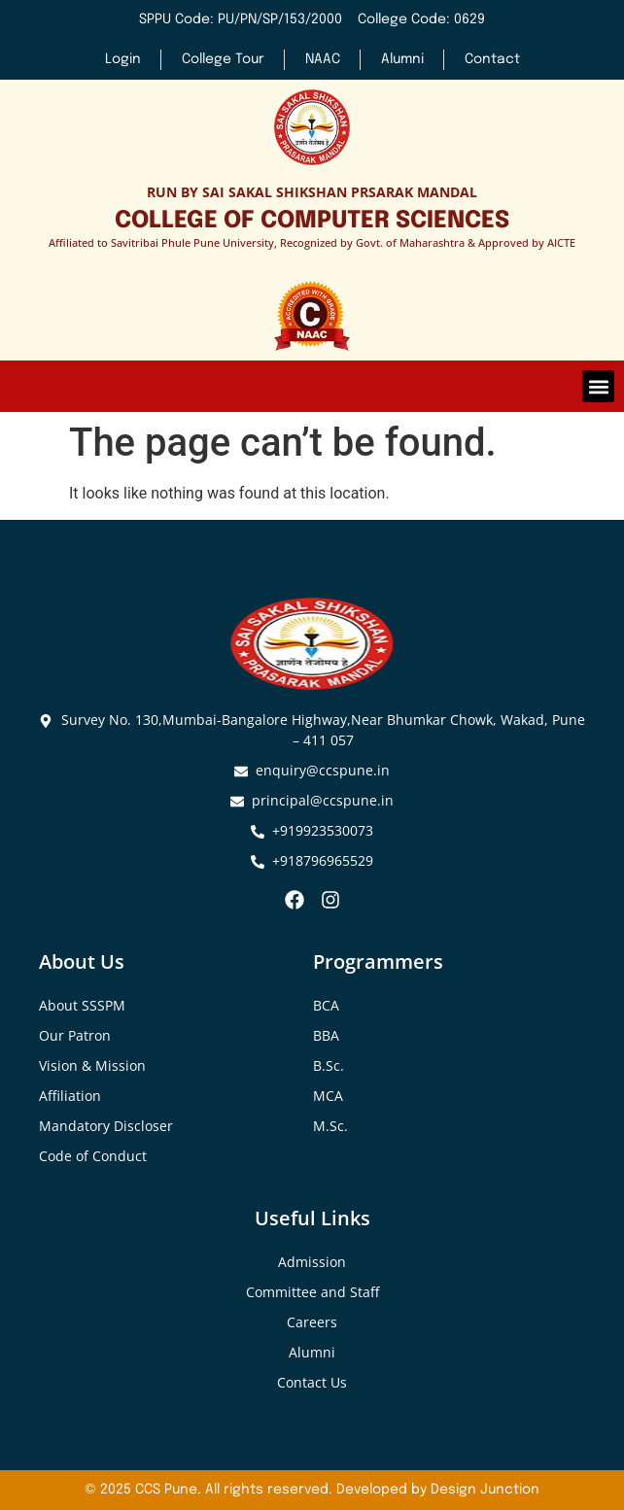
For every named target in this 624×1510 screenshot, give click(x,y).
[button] (598, 386)
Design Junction (485, 1489)
